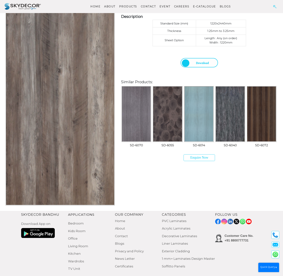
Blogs (119, 243)
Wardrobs (76, 261)
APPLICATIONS (81, 214)
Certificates (124, 266)
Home (120, 221)
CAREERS (181, 6)
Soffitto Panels (173, 266)
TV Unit (74, 269)
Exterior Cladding (176, 251)
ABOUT (109, 6)
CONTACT (148, 6)
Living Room (78, 246)
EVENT (164, 6)
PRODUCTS (128, 6)
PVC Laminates (174, 221)
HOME (95, 6)
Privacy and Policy (129, 251)
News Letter (125, 259)
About (120, 228)
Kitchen (74, 253)
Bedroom (76, 223)
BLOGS (225, 6)
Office (73, 238)
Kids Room (77, 231)
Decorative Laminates (179, 236)
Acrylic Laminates (176, 228)
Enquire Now (199, 157)
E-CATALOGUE (204, 6)
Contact (121, 236)
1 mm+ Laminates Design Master (188, 259)
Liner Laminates (175, 243)
